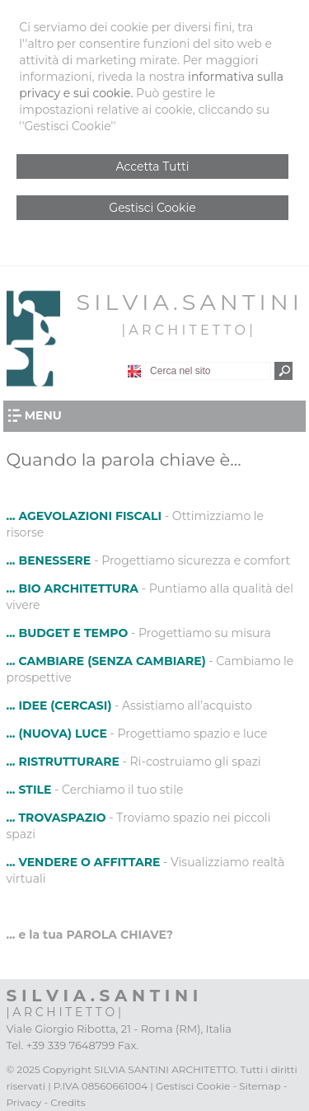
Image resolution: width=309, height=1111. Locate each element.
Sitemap (259, 1086)
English (134, 370)
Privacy (24, 1102)
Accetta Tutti (153, 166)
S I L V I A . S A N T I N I (187, 302)
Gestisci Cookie (152, 207)
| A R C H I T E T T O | (186, 330)
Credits (67, 1102)
